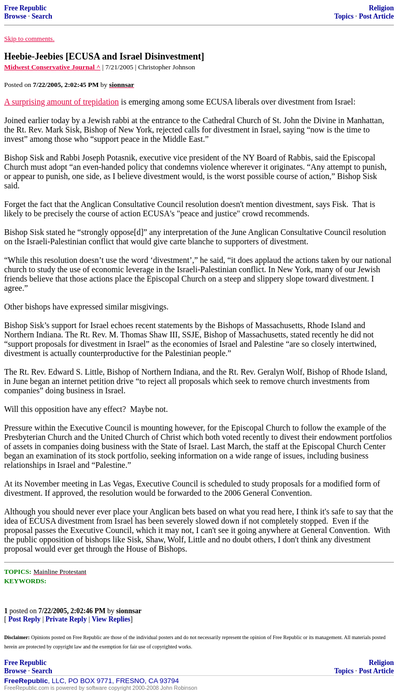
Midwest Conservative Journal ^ (52, 67)
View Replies (111, 619)
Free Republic (25, 8)
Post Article (376, 16)
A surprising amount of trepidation (61, 101)
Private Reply (66, 619)
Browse (15, 16)
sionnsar (128, 611)
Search (42, 16)
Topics (343, 16)
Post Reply (24, 619)
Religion (381, 8)
